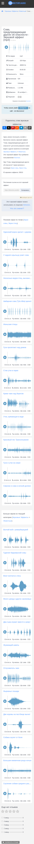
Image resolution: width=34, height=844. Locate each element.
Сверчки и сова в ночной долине (17, 520)
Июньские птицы (10, 359)
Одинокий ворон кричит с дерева (17, 267)
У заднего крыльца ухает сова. (16, 290)
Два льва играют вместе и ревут (16, 691)
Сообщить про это (26, 197)
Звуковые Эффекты (10, 152)
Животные (21, 152)
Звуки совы (14, 168)
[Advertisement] (17, 229)
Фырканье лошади (11, 760)
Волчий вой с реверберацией (15, 599)
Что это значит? (17, 208)
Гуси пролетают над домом (14, 382)
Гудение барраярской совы (14, 622)
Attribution (26, 205)
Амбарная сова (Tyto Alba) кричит (17, 336)
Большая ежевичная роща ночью (17, 830)
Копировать (25, 189)
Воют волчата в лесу (12, 645)
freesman (28, 101)
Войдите (23, 108)
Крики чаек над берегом (13, 428)
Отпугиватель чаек (11, 737)
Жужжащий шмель (11, 714)
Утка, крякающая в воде (13, 451)
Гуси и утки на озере (11, 497)
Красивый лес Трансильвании (16, 474)
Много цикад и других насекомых (17, 668)
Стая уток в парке (10, 405)
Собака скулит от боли (12, 807)
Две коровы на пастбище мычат (16, 784)
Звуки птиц (22, 168)
